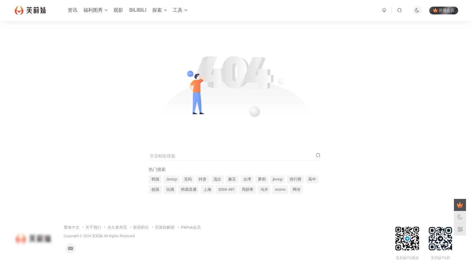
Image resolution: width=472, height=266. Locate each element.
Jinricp (171, 179)
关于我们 (93, 227)
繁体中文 (71, 227)
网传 (296, 189)
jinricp (278, 179)
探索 (159, 10)
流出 (217, 179)
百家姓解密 (165, 227)
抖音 (202, 179)
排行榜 (295, 179)
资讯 (72, 10)
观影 (118, 10)
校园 (155, 189)
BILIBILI (137, 10)
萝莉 (262, 179)
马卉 (264, 189)
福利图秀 (95, 10)
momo (280, 189)
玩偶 (170, 189)
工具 (180, 10)
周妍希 (247, 189)
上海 (207, 189)
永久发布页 (117, 227)
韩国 (155, 179)
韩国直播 (189, 189)
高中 (312, 179)
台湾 (247, 179)
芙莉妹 (97, 236)
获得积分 (141, 227)
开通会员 (443, 10)
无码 (188, 179)
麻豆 (232, 179)
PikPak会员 (191, 227)
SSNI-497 (226, 189)
